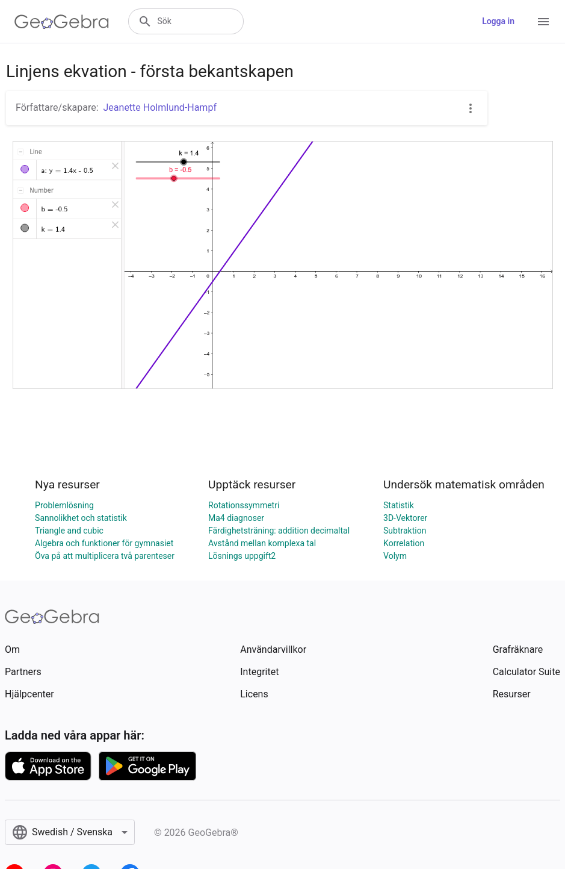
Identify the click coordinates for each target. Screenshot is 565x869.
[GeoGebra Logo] (61, 21)
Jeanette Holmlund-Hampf (160, 107)
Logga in (498, 21)
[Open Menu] (543, 21)
